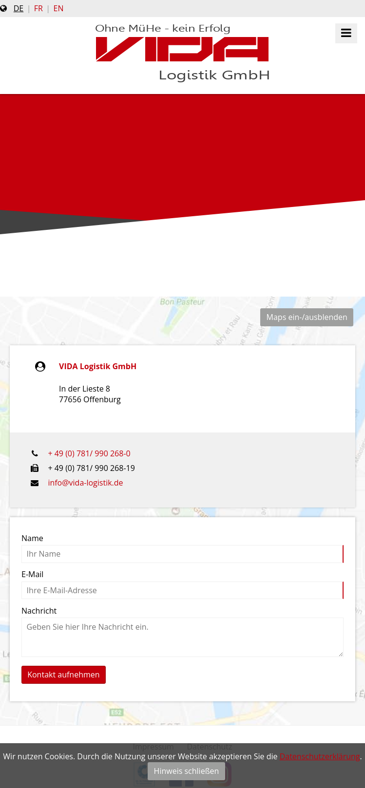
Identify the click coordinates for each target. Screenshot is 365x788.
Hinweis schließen (186, 771)
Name (32, 538)
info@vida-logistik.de (85, 482)
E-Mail (32, 574)
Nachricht (39, 610)
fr (38, 8)
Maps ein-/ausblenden (307, 317)
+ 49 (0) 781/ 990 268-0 (89, 453)
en (59, 8)
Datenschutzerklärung (320, 756)
